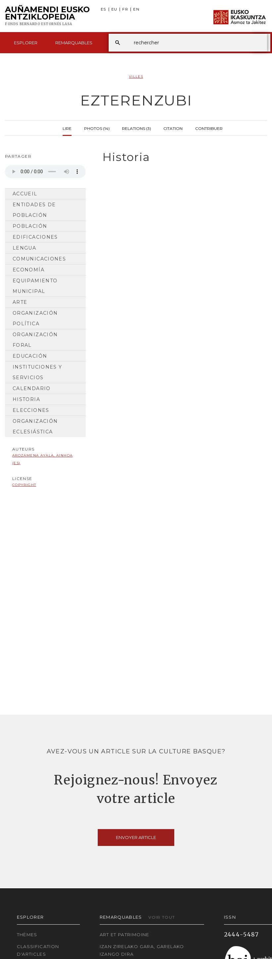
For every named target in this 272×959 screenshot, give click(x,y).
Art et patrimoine (124, 934)
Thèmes (27, 934)
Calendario (32, 388)
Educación (30, 356)
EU (114, 9)
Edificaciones (35, 237)
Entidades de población (34, 210)
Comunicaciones (39, 259)
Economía (28, 270)
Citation (173, 128)
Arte (20, 302)
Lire (67, 128)
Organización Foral (35, 340)
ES (103, 9)
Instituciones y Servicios (37, 372)
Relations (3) (136, 128)
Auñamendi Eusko (47, 16)
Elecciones (31, 410)
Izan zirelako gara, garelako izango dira (142, 950)
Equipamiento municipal (35, 286)
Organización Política (35, 318)
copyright (24, 485)
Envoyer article (136, 837)
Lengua (24, 248)
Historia (26, 399)
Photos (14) (97, 128)
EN (136, 9)
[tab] (181, 157)
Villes (136, 76)
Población (30, 226)
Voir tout (161, 917)
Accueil (25, 194)
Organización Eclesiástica (35, 426)
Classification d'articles (38, 950)
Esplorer (25, 42)
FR (125, 9)
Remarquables (73, 42)
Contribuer (209, 128)
